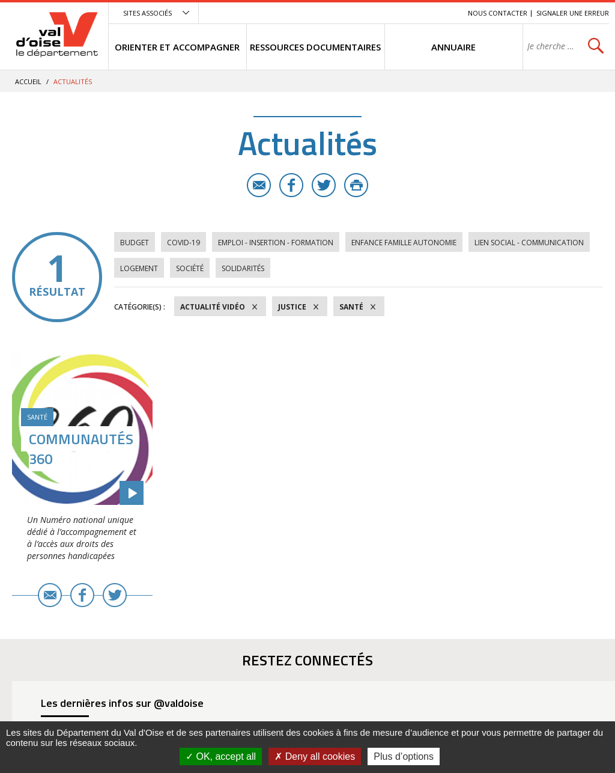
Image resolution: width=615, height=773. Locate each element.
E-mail (259, 185)
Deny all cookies (314, 756)
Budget (134, 242)
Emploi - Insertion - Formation (275, 242)
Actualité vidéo (212, 307)
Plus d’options (404, 756)
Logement (139, 268)
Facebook (291, 185)
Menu (371, 12)
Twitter (324, 185)
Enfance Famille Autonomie (403, 242)
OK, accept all (221, 756)
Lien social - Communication (529, 242)
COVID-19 (183, 242)
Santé (351, 307)
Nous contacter (497, 12)
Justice (292, 307)
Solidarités (243, 268)
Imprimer (356, 185)
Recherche (442, 12)
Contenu (402, 12)
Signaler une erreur (572, 12)
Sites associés (147, 12)
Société (190, 268)
